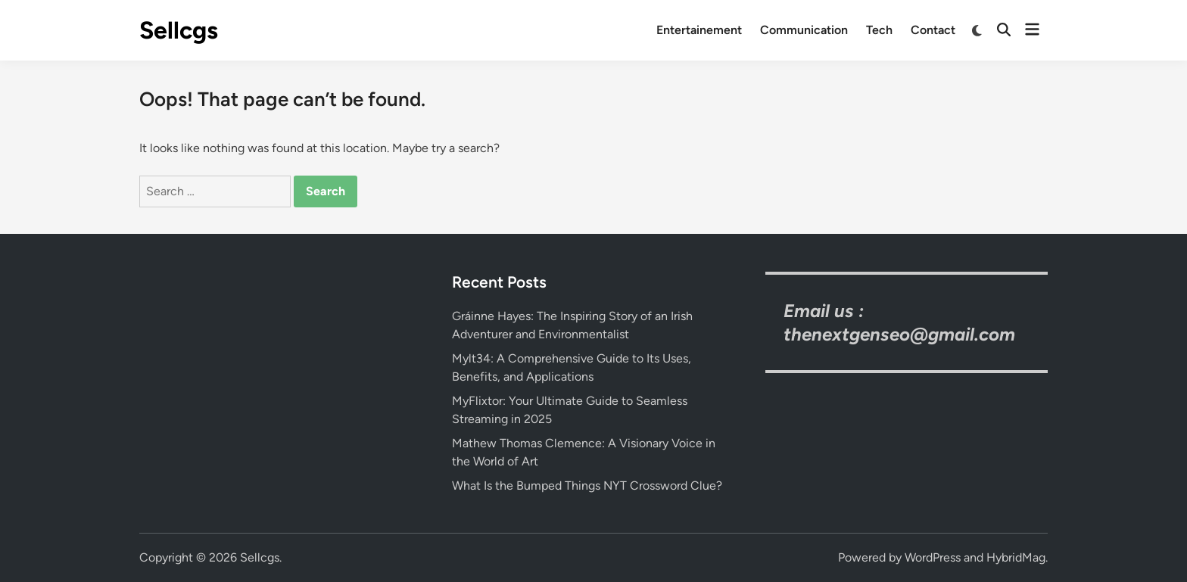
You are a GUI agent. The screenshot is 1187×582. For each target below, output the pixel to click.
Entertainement (699, 30)
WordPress (933, 557)
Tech (879, 30)
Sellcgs (178, 30)
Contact (933, 30)
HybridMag (1015, 557)
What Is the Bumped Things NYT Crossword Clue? (587, 485)
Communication (804, 30)
